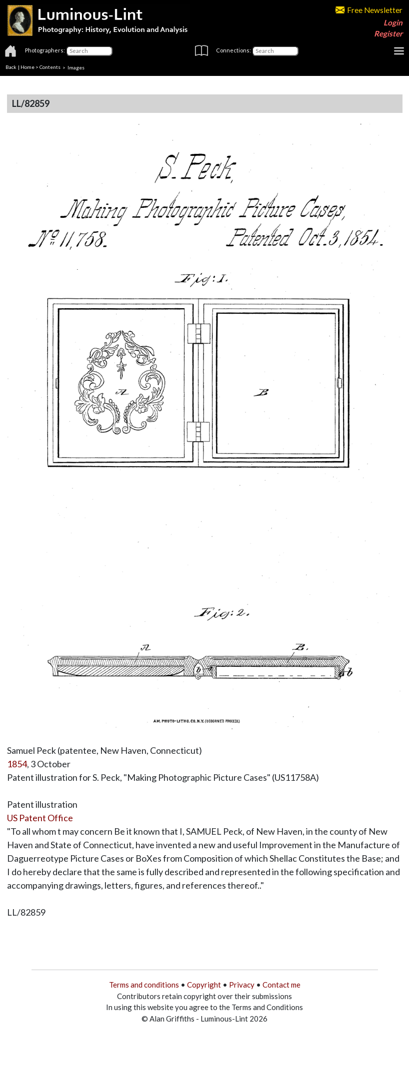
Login (393, 22)
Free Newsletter (369, 9)
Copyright (204, 984)
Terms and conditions (144, 984)
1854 (17, 763)
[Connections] (275, 51)
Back (11, 67)
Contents (50, 67)
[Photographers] (89, 51)
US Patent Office (40, 817)
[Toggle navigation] (399, 51)
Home (27, 67)
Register (388, 33)
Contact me (281, 984)
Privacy (241, 984)
